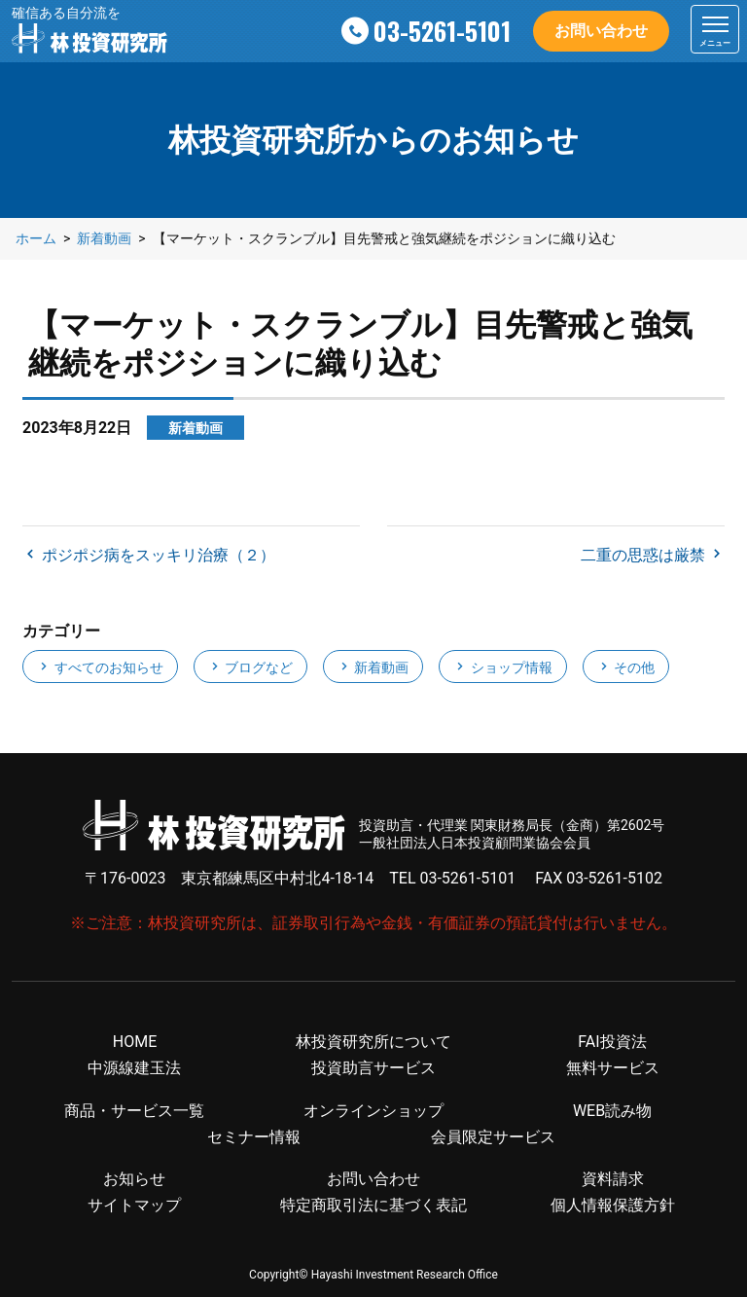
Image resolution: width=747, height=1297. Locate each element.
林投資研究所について (373, 1041)
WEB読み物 (612, 1110)
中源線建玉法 (134, 1068)
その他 (626, 667)
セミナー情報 (254, 1137)
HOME (135, 1041)
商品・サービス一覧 (134, 1110)
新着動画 (373, 667)
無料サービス (612, 1068)
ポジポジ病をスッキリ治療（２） (156, 555)
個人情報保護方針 (613, 1205)
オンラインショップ (373, 1110)
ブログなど (250, 667)
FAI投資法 (612, 1041)
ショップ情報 (502, 667)
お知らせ (134, 1179)
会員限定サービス (493, 1137)
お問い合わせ (601, 30)
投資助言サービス (373, 1068)
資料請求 (613, 1179)
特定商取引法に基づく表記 (373, 1205)
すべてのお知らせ (99, 667)
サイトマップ (134, 1205)
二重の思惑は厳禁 (645, 555)
